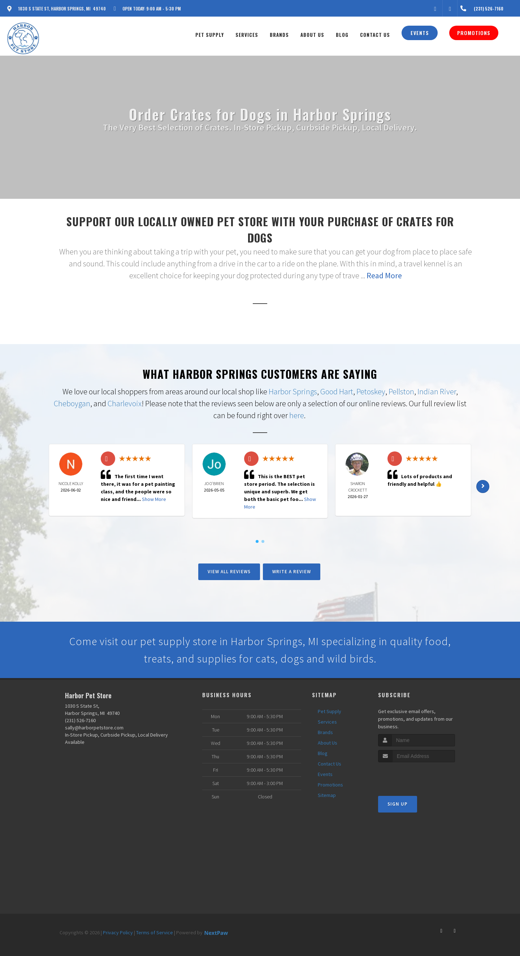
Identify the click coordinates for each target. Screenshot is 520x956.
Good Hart (336, 391)
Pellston (401, 391)
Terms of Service (154, 932)
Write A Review (291, 572)
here (296, 415)
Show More (154, 499)
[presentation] (416, 776)
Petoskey (370, 391)
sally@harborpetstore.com (94, 727)
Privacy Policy (118, 932)
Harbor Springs (293, 391)
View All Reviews (229, 572)
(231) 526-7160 (80, 720)
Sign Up (397, 804)
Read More (384, 275)
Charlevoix (125, 403)
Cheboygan (72, 403)
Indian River (436, 391)
